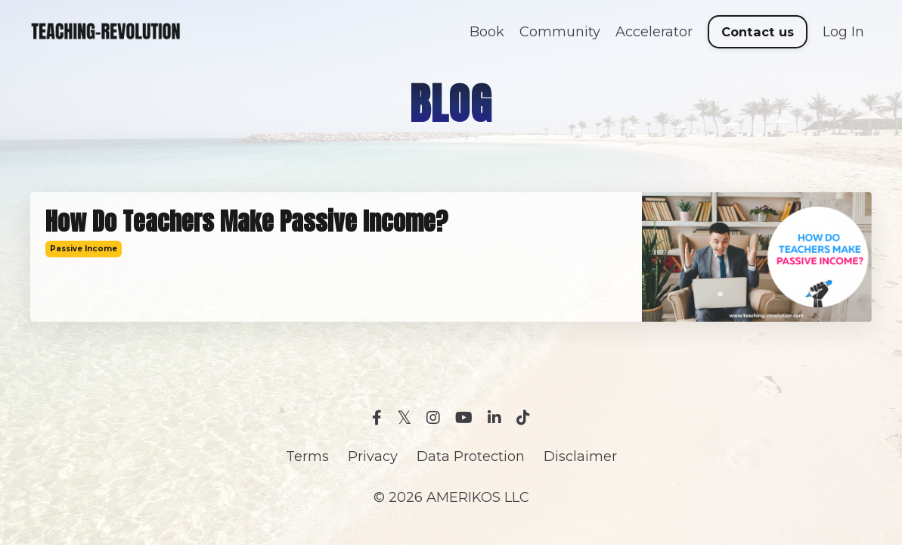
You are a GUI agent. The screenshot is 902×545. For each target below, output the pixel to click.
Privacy (373, 456)
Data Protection (471, 456)
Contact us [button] (758, 31)
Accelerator (654, 31)
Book (487, 31)
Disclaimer (580, 456)
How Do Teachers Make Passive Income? (246, 221)
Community (559, 31)
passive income (83, 249)
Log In (843, 31)
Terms (307, 456)
